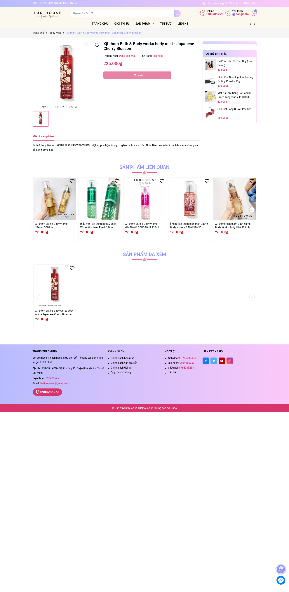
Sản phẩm (149, 23)
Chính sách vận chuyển (124, 362)
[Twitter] (213, 361)
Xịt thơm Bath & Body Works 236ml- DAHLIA (51, 225)
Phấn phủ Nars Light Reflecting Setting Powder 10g (235, 79)
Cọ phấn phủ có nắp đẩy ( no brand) (234, 63)
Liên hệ (187, 23)
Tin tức (170, 23)
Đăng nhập (250, 3)
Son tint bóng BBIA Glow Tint (234, 109)
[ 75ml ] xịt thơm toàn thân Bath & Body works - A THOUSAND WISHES (189, 225)
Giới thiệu (126, 23)
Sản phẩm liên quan (144, 167)
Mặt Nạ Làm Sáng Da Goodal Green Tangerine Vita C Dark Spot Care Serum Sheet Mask (234, 95)
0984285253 (214, 14)
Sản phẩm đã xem (144, 254)
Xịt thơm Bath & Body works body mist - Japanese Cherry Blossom (54, 312)
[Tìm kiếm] (177, 13)
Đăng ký (233, 3)
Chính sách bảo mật (122, 358)
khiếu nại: (181, 367)
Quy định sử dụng (121, 372)
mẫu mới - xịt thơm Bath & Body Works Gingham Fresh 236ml (98, 225)
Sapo (174, 408)
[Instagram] (230, 361)
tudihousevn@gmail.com (54, 383)
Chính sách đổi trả (121, 367)
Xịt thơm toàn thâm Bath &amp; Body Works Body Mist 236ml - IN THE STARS (234, 225)
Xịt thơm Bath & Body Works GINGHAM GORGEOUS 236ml (142, 225)
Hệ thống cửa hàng (213, 3)
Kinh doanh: (182, 358)
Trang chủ (104, 23)
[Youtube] (222, 361)
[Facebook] (206, 361)
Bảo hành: (181, 362)
